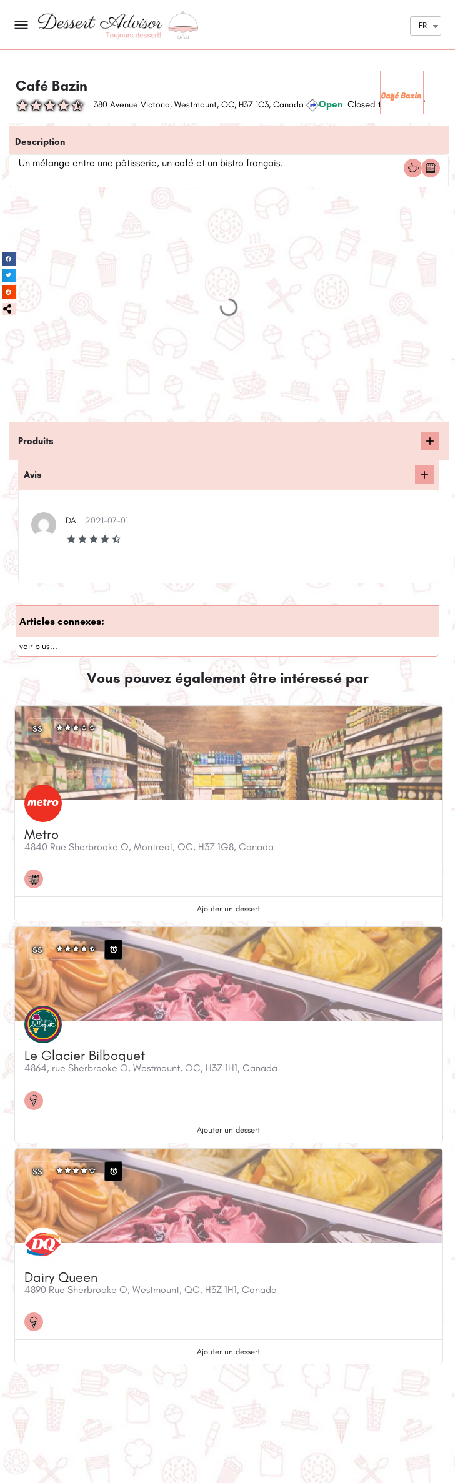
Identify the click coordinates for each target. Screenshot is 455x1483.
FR (423, 25)
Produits (36, 441)
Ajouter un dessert (228, 908)
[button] (9, 309)
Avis (33, 474)
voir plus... (38, 646)
